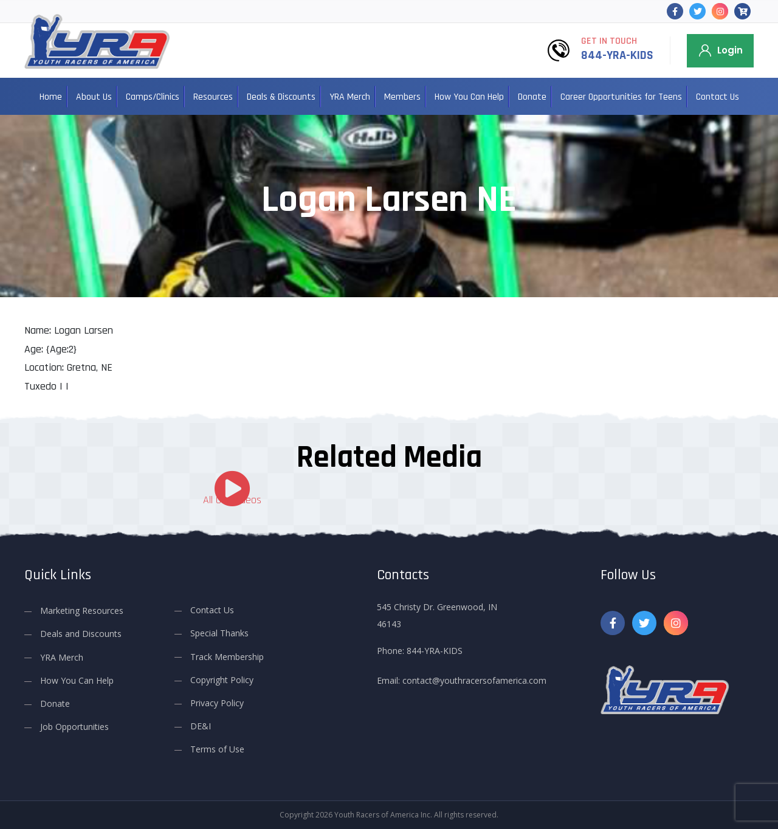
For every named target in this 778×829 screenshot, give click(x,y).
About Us (94, 97)
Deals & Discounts (281, 97)
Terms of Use (217, 749)
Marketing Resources (81, 610)
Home (51, 97)
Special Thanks (219, 633)
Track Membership (227, 656)
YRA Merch (349, 97)
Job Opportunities (74, 726)
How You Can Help (469, 97)
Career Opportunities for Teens (621, 97)
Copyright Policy (221, 679)
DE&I (200, 726)
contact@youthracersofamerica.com (474, 680)
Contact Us (717, 97)
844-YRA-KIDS (617, 55)
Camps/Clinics (152, 97)
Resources (213, 97)
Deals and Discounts (81, 633)
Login (730, 50)
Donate (532, 97)
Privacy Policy (217, 703)
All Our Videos (232, 500)
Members (402, 97)
